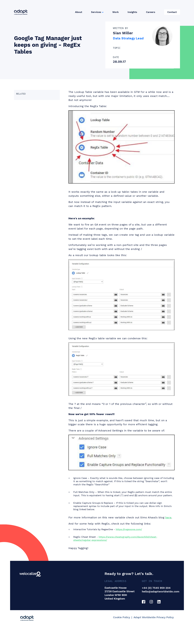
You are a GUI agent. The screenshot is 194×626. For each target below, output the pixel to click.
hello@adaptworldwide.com (160, 591)
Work (115, 12)
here (168, 517)
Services (96, 12)
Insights (132, 12)
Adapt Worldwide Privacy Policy (154, 617)
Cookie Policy (121, 617)
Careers (150, 12)
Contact (172, 12)
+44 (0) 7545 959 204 (156, 587)
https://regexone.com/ (129, 529)
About (78, 12)
